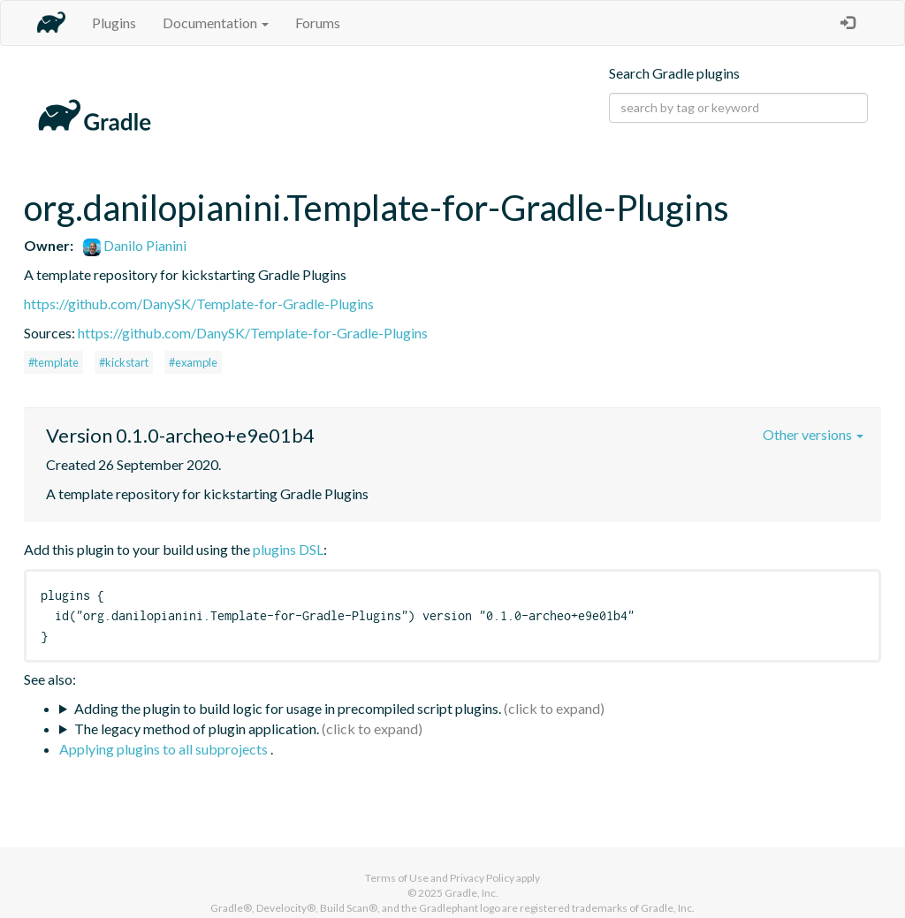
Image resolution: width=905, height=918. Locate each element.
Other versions (813, 434)
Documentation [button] (216, 22)
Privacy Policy (482, 877)
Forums (317, 22)
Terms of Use (397, 877)
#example (193, 362)
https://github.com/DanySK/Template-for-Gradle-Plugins (199, 303)
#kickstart (123, 362)
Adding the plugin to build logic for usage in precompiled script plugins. (287, 708)
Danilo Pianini (134, 245)
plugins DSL (288, 549)
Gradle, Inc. (471, 892)
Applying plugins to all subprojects (164, 748)
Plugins (114, 22)
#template (53, 362)
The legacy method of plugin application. (196, 728)
